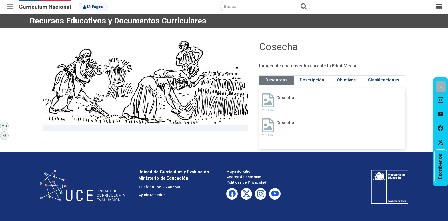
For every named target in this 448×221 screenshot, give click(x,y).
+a (5, 125)
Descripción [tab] (312, 80)
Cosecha (285, 97)
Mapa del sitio (238, 171)
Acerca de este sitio (243, 177)
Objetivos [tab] (346, 80)
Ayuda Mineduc (152, 195)
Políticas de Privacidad (246, 182)
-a (5, 135)
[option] (440, 100)
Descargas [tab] (276, 80)
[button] (441, 87)
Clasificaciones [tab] (383, 80)
